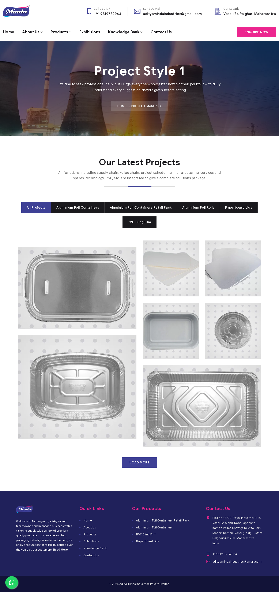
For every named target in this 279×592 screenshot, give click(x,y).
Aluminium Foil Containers (154, 527)
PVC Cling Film (146, 534)
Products (60, 32)
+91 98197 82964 (224, 554)
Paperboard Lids (147, 541)
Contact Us (163, 32)
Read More (60, 549)
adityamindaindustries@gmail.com (172, 14)
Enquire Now (256, 32)
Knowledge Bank (125, 32)
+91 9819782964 (107, 14)
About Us (31, 32)
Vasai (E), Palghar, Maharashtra (249, 14)
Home (8, 32)
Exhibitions (90, 32)
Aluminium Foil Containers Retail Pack (162, 520)
